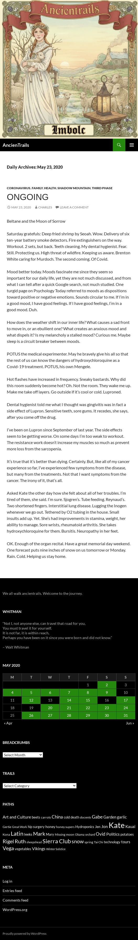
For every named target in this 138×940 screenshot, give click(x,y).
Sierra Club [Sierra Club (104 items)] (57, 841)
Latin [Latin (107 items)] (17, 833)
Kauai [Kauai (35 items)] (130, 826)
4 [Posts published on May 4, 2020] (12, 692)
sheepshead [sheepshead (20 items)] (34, 842)
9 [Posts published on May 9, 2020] (107, 692)
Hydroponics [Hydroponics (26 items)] (84, 827)
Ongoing (28, 197)
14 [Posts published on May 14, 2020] (69, 700)
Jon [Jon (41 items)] (104, 826)
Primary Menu (131, 145)
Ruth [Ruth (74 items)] (20, 841)
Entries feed (12, 890)
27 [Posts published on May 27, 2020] (50, 715)
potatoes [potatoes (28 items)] (127, 834)
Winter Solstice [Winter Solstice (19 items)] (56, 849)
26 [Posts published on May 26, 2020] (31, 715)
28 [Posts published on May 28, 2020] (69, 715)
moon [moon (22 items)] (70, 834)
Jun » (130, 723)
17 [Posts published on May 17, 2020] (126, 700)
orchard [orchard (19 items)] (90, 834)
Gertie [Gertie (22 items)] (7, 827)
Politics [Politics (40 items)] (113, 834)
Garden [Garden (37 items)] (109, 817)
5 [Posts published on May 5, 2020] (31, 692)
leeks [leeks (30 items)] (28, 834)
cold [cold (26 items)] (67, 817)
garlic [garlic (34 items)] (122, 817)
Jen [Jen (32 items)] (97, 826)
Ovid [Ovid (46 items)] (100, 834)
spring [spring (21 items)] (88, 842)
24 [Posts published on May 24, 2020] (126, 707)
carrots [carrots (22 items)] (46, 817)
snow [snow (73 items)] (78, 841)
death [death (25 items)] (75, 817)
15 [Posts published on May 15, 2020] (88, 700)
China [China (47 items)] (57, 817)
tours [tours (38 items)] (125, 841)
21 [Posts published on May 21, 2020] (69, 707)
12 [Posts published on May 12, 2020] (31, 700)
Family (37, 188)
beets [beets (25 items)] (36, 817)
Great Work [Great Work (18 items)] (19, 827)
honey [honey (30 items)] (50, 826)
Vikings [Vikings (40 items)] (38, 848)
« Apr (8, 723)
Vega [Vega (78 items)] (8, 848)
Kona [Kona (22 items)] (6, 834)
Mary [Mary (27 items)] (50, 834)
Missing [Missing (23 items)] (60, 834)
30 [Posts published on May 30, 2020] (107, 715)
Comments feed (15, 900)
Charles (45, 207)
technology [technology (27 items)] (112, 842)
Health (50, 188)
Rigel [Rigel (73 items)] (8, 841)
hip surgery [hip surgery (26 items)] (36, 827)
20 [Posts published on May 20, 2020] (50, 707)
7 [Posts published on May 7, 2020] (69, 692)
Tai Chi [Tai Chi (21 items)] (98, 842)
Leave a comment (74, 207)
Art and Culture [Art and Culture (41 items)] (17, 816)
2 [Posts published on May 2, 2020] (107, 685)
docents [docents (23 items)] (85, 817)
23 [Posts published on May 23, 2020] (107, 707)
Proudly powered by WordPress (24, 934)
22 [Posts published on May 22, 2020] (88, 707)
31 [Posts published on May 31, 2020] (126, 715)
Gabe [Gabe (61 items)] (97, 817)
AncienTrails (16, 145)
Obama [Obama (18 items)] (79, 834)
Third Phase (102, 188)
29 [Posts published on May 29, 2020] (88, 715)
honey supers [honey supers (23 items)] (65, 827)
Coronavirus (18, 188)
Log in (7, 881)
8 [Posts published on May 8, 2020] (88, 692)
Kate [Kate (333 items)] (117, 825)
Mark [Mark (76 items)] (39, 833)
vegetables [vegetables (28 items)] (23, 849)
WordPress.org (15, 909)
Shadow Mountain (74, 188)
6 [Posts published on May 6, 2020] (50, 692)
